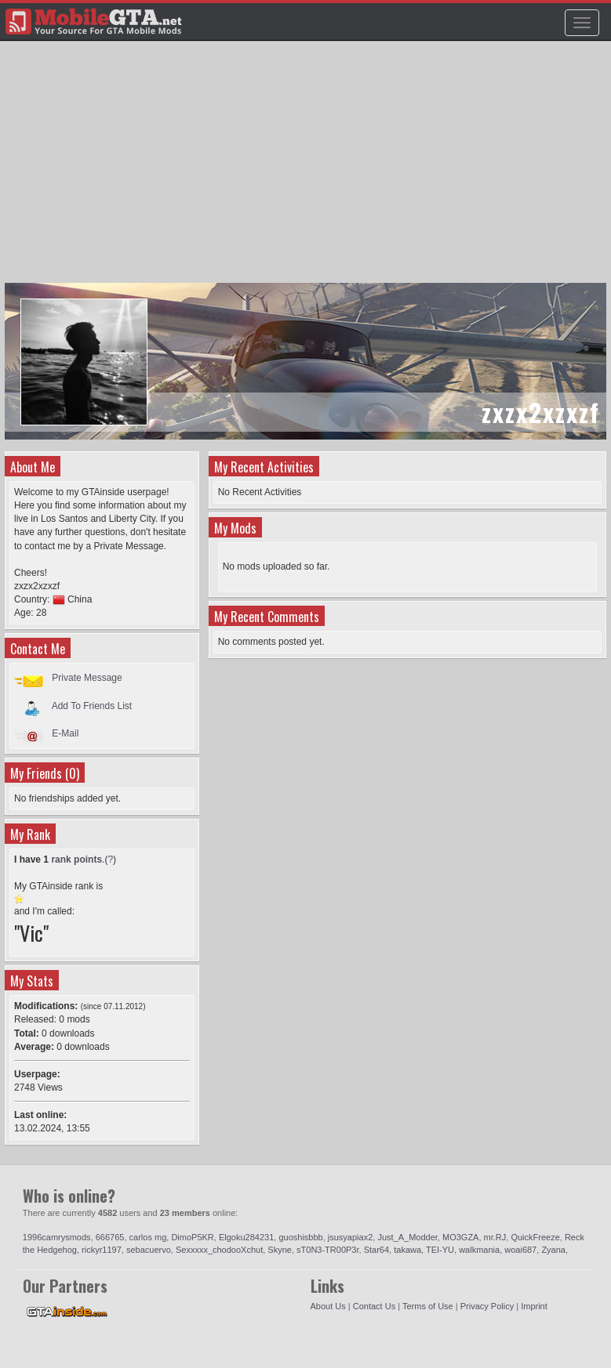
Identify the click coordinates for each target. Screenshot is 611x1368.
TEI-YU (440, 1249)
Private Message (87, 677)
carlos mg (148, 1237)
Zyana (553, 1249)
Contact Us (374, 1306)
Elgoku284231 (246, 1237)
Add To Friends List (92, 705)
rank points (76, 859)
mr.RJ (495, 1237)
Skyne (279, 1249)
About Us (328, 1306)
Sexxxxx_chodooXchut (219, 1249)
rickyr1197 (102, 1249)
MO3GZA (460, 1237)
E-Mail (65, 733)
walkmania (479, 1249)
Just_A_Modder (407, 1237)
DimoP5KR (192, 1237)
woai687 (520, 1249)
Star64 (376, 1249)
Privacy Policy (487, 1306)
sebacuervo (148, 1249)
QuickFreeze (535, 1237)
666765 (110, 1237)
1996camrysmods (57, 1237)
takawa (407, 1249)
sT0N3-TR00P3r (327, 1249)
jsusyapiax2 (350, 1237)
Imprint (534, 1306)
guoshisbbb (300, 1237)
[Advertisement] (307, 169)
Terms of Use (427, 1306)
